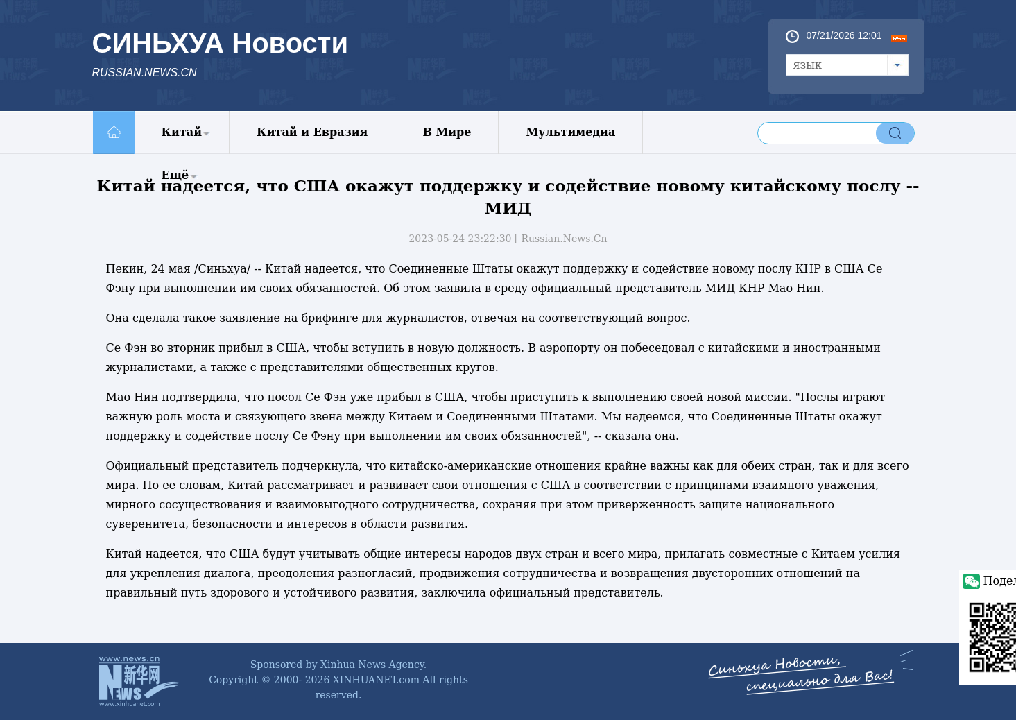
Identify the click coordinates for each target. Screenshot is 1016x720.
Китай (182, 132)
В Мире (446, 132)
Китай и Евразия (312, 132)
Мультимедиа (570, 132)
